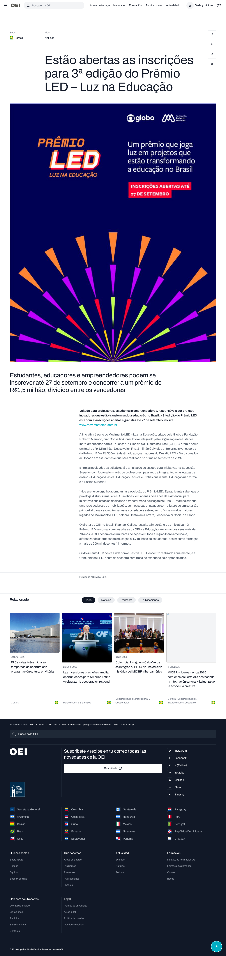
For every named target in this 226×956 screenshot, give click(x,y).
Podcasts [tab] (126, 600)
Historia (14, 866)
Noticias (53, 724)
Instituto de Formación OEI (181, 859)
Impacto (68, 885)
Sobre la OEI (16, 859)
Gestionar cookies (74, 924)
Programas (70, 866)
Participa (14, 918)
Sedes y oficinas (18, 878)
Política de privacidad (75, 905)
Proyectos (69, 872)
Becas (170, 878)
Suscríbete (113, 768)
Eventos (120, 859)
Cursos (171, 872)
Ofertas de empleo (20, 905)
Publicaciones (154, 5)
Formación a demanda (179, 866)
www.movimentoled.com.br (98, 425)
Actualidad (172, 5)
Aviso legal (70, 912)
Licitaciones (16, 912)
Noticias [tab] (106, 600)
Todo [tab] (88, 600)
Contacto (15, 931)
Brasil (41, 724)
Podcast (120, 872)
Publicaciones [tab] (150, 600)
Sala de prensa (18, 924)
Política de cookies (74, 918)
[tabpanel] (113, 660)
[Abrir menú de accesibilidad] (216, 946)
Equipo (14, 872)
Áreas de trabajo (100, 5)
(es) (219, 5)
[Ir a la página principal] (15, 5)
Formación (135, 5)
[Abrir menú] (5, 5)
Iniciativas (119, 5)
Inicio (31, 724)
